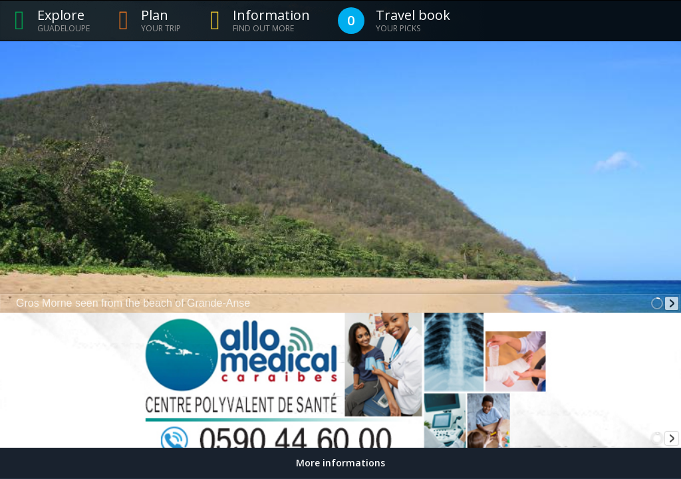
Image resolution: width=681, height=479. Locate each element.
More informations (340, 462)
